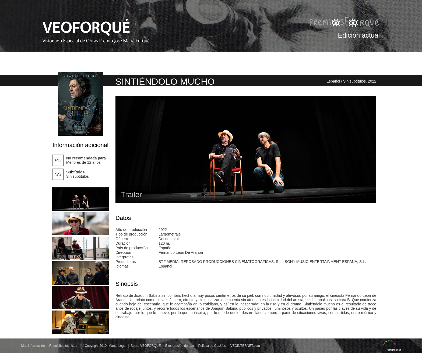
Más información (33, 346)
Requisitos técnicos (63, 346)
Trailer (131, 194)
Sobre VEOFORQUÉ (146, 346)
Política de (212, 346)
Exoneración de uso (179, 346)
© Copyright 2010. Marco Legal (104, 346)
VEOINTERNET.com (245, 346)
